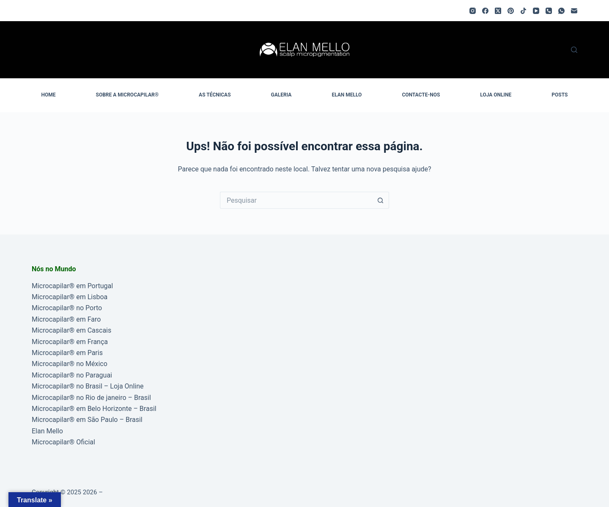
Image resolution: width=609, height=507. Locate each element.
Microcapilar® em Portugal (72, 286)
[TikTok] (523, 11)
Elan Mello (47, 431)
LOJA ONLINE (495, 95)
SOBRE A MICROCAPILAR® (127, 95)
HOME (48, 95)
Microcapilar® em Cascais (71, 330)
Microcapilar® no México (69, 364)
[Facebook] (485, 11)
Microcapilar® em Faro (66, 319)
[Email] (574, 11)
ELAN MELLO (347, 95)
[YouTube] (536, 11)
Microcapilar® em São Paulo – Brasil (87, 420)
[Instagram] (472, 11)
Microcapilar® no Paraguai (72, 375)
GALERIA (281, 95)
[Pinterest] (511, 11)
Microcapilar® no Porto (67, 308)
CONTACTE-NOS (421, 95)
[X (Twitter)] (498, 11)
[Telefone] (549, 11)
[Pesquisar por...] (296, 200)
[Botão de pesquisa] (380, 200)
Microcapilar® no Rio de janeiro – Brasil (91, 398)
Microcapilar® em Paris (67, 353)
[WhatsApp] (561, 11)
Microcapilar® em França (70, 342)
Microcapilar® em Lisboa (69, 297)
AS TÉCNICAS (214, 95)
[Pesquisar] (574, 50)
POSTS (559, 95)
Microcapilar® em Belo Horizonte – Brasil (94, 409)
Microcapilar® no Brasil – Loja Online (88, 386)
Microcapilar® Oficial (63, 442)
